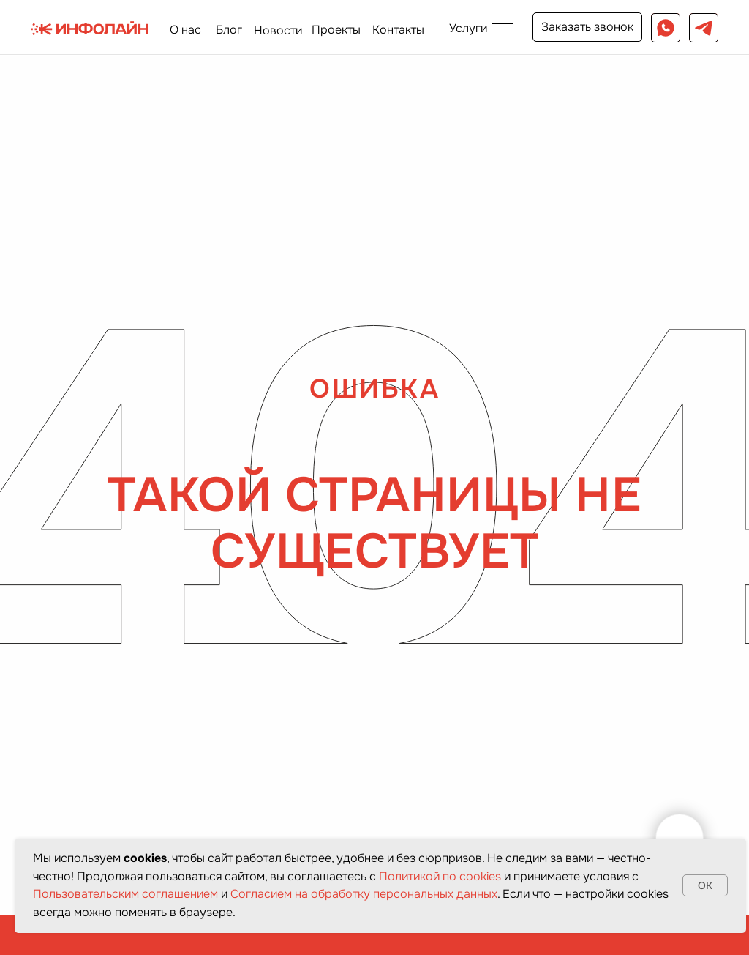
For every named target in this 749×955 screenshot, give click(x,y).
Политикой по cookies (440, 876)
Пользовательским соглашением (125, 894)
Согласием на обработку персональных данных (363, 894)
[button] (480, 28)
